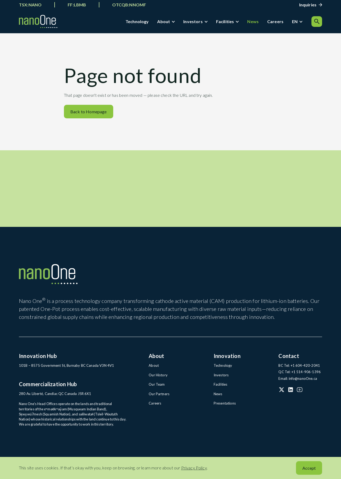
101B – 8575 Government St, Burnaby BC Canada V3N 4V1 (63, 368)
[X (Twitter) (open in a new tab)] (281, 392)
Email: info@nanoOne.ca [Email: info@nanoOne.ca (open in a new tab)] (297, 381)
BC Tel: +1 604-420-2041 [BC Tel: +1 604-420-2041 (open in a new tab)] (297, 368)
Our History (158, 377)
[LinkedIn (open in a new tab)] (290, 392)
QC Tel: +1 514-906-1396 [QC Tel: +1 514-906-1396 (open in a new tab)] (297, 374)
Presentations (224, 405)
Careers (276, 21)
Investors (193, 21)
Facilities (225, 21)
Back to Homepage (88, 113)
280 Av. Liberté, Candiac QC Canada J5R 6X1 (53, 396)
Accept (309, 467)
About (164, 21)
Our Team (156, 387)
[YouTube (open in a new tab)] (300, 392)
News (253, 21)
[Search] (316, 21)
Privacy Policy (194, 467)
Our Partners (159, 396)
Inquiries (307, 4)
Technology (137, 21)
